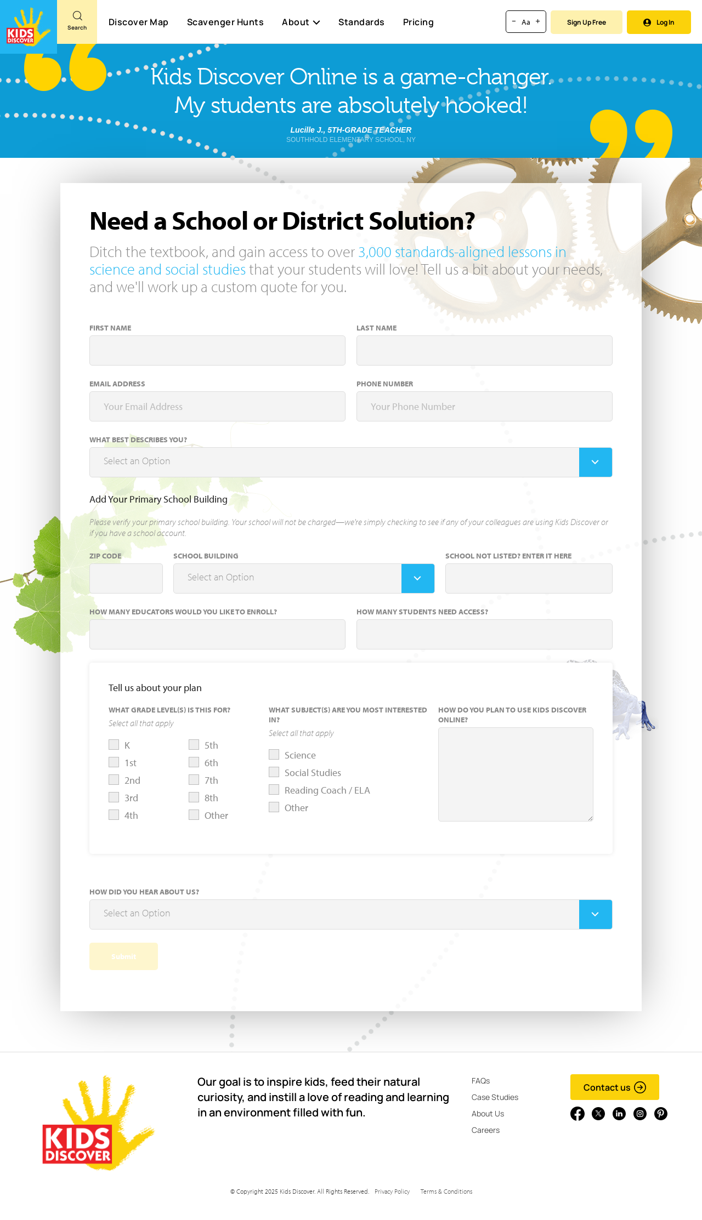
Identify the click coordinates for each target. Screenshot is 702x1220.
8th (211, 797)
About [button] (301, 22)
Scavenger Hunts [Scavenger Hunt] (225, 22)
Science (300, 755)
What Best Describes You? (138, 439)
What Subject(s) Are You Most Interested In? (348, 715)
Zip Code (105, 556)
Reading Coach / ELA (327, 790)
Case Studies (495, 1097)
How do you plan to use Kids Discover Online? (512, 715)
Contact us (615, 1087)
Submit (123, 956)
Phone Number (384, 384)
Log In (659, 22)
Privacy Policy (392, 1191)
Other (216, 815)
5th (211, 745)
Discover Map (139, 22)
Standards (361, 22)
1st (130, 762)
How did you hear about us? (144, 892)
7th (211, 780)
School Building (206, 556)
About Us (488, 1113)
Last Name (376, 328)
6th (211, 762)
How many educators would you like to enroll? (183, 612)
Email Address (117, 384)
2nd (132, 780)
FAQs (481, 1080)
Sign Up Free (586, 22)
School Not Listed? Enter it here (508, 556)
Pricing (418, 22)
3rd (131, 797)
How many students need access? (422, 612)
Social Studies (313, 772)
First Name (110, 328)
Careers (486, 1130)
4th (131, 815)
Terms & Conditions (446, 1191)
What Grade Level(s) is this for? (169, 710)
